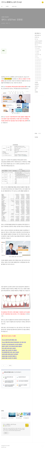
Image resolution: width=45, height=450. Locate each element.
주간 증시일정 (38, 50)
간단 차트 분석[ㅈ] (38, 72)
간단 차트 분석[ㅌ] (38, 77)
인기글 (39, 133)
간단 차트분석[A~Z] (38, 59)
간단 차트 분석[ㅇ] (38, 71)
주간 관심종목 (37, 48)
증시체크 (37, 37)
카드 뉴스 (36, 44)
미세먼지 (36, 88)
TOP (43, 446)
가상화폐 (36, 82)
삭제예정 (36, 91)
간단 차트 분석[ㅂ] (38, 68)
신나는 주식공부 (38, 46)
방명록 (7, 6)
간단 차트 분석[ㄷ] (38, 63)
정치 (35, 90)
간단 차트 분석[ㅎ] (38, 80)
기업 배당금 (37, 53)
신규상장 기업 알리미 (38, 41)
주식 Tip (36, 39)
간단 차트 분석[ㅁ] (38, 66)
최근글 (36, 133)
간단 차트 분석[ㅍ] (38, 78)
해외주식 (36, 56)
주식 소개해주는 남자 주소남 (11, 2)
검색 (40, 2)
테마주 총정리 (38, 35)
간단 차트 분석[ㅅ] (38, 69)
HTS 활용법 (37, 51)
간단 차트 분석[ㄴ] (38, 62)
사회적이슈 (37, 86)
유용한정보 (37, 84)
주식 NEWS (37, 57)
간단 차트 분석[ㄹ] (38, 65)
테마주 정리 (14, 6)
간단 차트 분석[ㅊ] (38, 74)
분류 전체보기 (38, 33)
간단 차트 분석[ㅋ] (38, 75)
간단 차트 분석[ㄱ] (38, 60)
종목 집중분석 (38, 54)
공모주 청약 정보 (38, 43)
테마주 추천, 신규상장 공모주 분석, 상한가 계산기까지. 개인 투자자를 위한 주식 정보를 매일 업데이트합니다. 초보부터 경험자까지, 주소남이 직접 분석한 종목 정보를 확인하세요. (14, 429)
